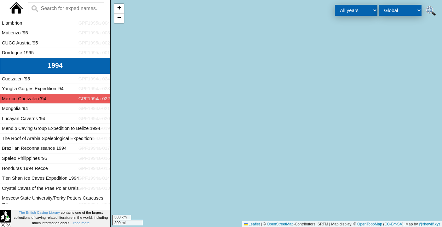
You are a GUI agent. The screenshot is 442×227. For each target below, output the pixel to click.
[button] (119, 9)
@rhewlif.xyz (429, 224)
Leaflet (252, 224)
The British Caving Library (39, 212)
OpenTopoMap (369, 224)
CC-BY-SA (393, 224)
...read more (79, 223)
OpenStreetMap (280, 224)
